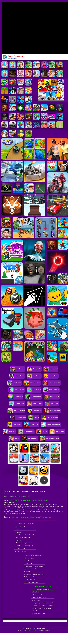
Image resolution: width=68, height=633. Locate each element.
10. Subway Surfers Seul (31, 582)
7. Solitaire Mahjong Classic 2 (23, 543)
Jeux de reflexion (25, 517)
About (19, 630)
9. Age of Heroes (36, 611)
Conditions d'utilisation (45, 630)
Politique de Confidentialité (30, 630)
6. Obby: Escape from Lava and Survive (43, 603)
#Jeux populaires (37, 500)
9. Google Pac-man (29, 579)
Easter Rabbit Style (27, 510)
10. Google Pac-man (20, 551)
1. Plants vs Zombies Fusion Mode (41, 589)
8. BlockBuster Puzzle (30, 577)
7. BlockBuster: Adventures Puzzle (34, 574)
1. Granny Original (20, 527)
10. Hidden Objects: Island (39, 613)
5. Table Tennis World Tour (22, 537)
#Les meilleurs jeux (25, 500)
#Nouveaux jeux (13, 500)
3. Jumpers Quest (37, 595)
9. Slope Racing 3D (20, 548)
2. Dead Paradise (36, 592)
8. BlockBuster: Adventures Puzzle (25, 545)
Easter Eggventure (16, 493)
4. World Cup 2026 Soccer (39, 597)
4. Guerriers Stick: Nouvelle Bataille (25, 535)
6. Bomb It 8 (18, 540)
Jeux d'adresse (36, 517)
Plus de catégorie (46, 517)
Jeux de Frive (7, 493)
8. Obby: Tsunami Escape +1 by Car (41, 608)
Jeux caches (15, 517)
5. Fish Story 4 (36, 600)
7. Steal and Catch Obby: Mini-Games (42, 605)
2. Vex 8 (17, 529)
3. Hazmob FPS (19, 532)
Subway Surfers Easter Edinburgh (14, 511)
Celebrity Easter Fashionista (42, 510)
